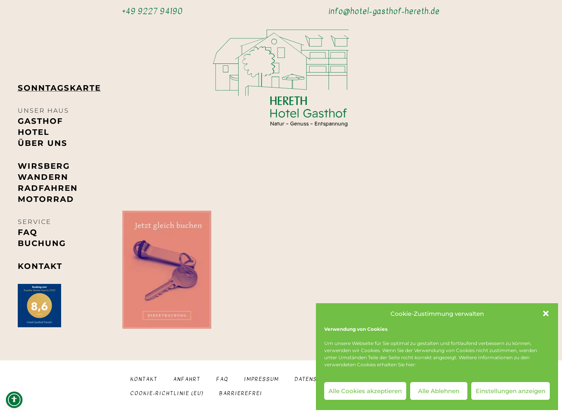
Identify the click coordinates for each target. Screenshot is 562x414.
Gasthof (40, 121)
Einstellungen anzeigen (510, 391)
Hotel (33, 132)
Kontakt (40, 266)
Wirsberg (44, 166)
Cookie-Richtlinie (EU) (167, 393)
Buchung (42, 243)
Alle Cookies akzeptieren (365, 391)
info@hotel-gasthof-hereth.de (384, 11)
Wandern (43, 177)
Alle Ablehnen (438, 391)
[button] (546, 313)
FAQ (27, 232)
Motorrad (46, 199)
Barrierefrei (240, 393)
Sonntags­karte (59, 88)
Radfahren (48, 188)
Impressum (261, 379)
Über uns (42, 143)
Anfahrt (186, 379)
